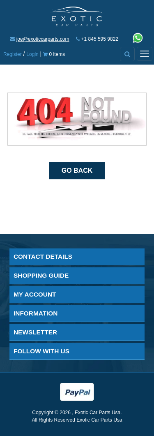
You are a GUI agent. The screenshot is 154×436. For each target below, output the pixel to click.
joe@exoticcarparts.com (42, 39)
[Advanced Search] (127, 54)
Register (12, 54)
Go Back (77, 170)
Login (32, 54)
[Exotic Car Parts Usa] (77, 15)
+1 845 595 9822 (99, 39)
